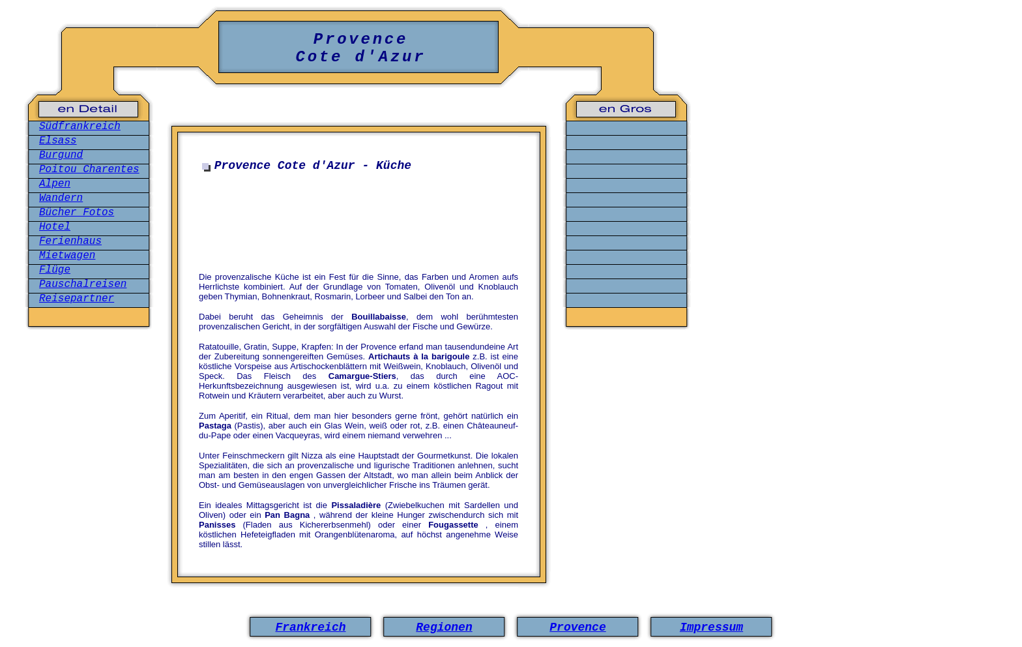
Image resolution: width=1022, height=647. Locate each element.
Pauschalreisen (82, 284)
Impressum (711, 627)
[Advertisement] (361, 217)
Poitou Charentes (89, 169)
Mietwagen (67, 256)
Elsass (58, 141)
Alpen (54, 184)
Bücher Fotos (76, 212)
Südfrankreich (80, 126)
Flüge (54, 270)
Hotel (54, 227)
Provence (577, 627)
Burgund (61, 155)
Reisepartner (76, 299)
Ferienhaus (70, 241)
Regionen (444, 627)
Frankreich (310, 627)
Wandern (61, 198)
